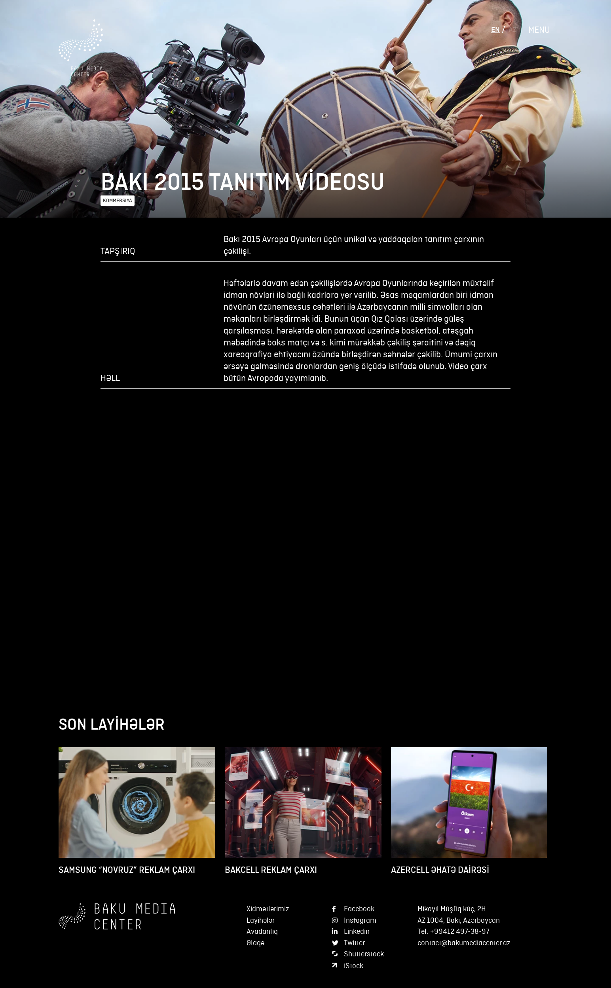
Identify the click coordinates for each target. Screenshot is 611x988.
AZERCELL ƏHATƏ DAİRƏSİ (440, 870)
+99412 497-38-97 (460, 931)
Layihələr (261, 920)
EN (495, 29)
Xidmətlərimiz (268, 908)
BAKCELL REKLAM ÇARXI (271, 870)
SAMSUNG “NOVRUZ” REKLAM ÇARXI (127, 870)
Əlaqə (255, 942)
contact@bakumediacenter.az (463, 942)
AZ (512, 29)
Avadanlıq (262, 931)
